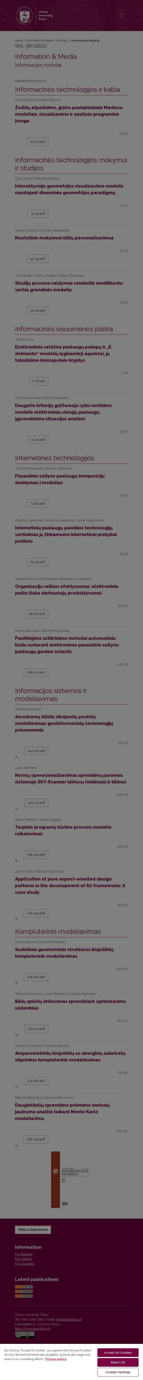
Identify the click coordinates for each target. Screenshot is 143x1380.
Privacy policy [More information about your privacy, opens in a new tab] (55, 1359)
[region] (71, 1361)
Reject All (118, 1362)
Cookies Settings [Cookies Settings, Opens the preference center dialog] (118, 1372)
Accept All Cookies (118, 1352)
